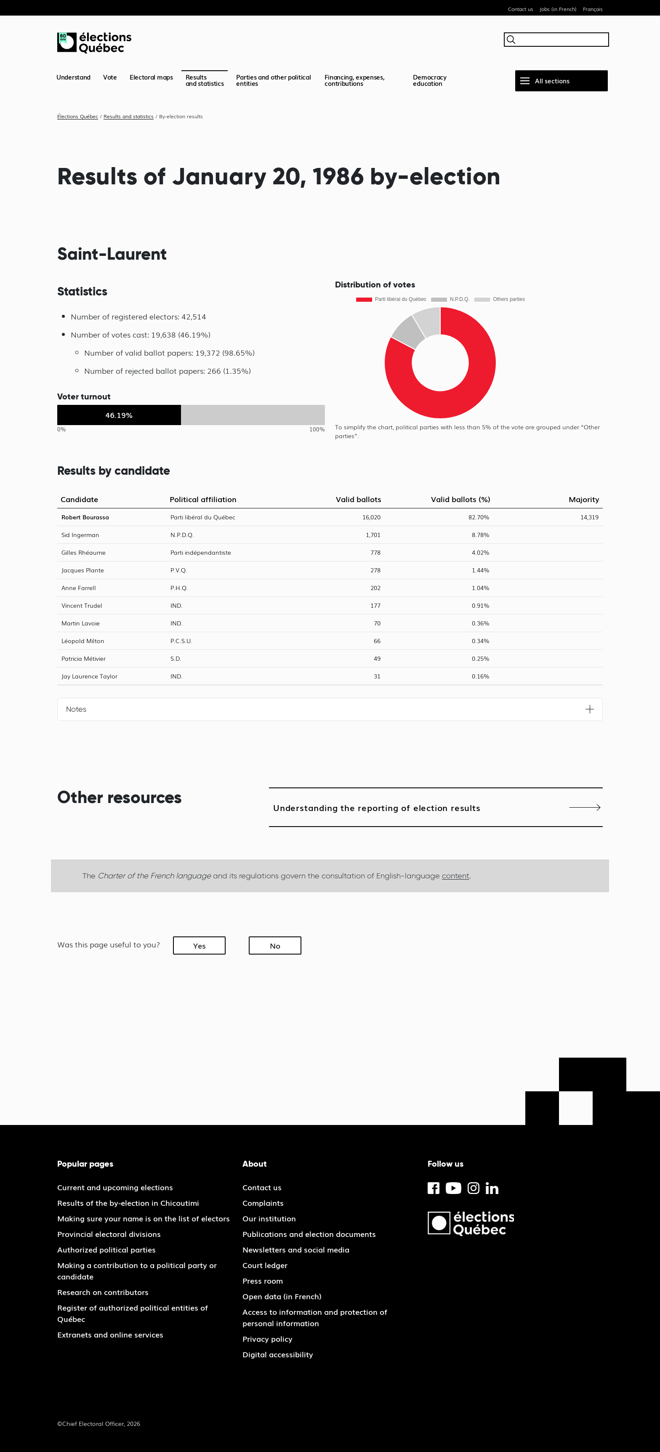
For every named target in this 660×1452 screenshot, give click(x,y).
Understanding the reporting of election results (377, 807)
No (275, 945)
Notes (76, 709)
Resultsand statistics (205, 80)
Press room (262, 1280)
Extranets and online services (110, 1334)
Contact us (520, 9)
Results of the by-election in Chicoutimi (128, 1202)
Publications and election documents (309, 1233)
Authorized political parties (106, 1249)
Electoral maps (151, 76)
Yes (199, 945)
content (455, 875)
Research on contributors (103, 1291)
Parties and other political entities (273, 80)
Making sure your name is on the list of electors (143, 1218)
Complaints (263, 1202)
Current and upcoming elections (115, 1186)
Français (593, 9)
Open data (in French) (282, 1295)
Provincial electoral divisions (109, 1233)
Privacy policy (267, 1338)
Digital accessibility (277, 1353)
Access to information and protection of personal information (314, 1317)
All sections (552, 80)
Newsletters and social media (295, 1249)
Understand (73, 76)
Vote (110, 76)
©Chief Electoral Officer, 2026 (98, 1423)
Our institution (269, 1218)
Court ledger (264, 1264)
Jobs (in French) (558, 9)
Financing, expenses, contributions (354, 80)
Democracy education (429, 80)
